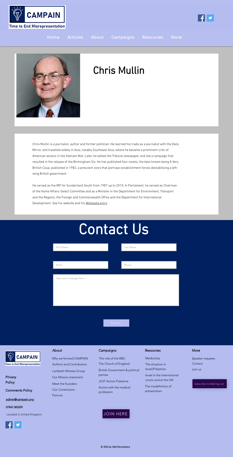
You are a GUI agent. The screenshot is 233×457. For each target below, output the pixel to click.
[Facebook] (201, 18)
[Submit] (116, 323)
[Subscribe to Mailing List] (209, 384)
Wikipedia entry (96, 203)
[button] (97, 37)
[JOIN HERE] (116, 414)
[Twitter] (210, 18)
